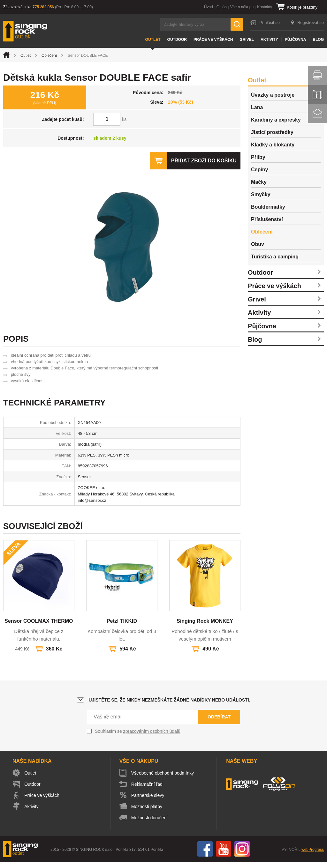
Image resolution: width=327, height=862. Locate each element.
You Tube (223, 849)
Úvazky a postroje (272, 95)
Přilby (258, 157)
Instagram (242, 849)
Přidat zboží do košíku (204, 160)
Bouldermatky (268, 207)
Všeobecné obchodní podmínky (163, 773)
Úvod (208, 7)
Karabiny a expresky (276, 120)
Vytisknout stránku (317, 75)
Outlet (153, 39)
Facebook (205, 849)
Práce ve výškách (213, 39)
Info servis (317, 94)
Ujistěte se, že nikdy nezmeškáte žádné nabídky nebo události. (169, 699)
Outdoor (177, 39)
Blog (318, 39)
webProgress (312, 849)
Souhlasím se (137, 731)
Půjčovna (295, 39)
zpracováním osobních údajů (151, 731)
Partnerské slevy (148, 795)
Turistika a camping (275, 256)
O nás (222, 7)
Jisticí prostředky (272, 132)
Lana (257, 107)
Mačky (259, 182)
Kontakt (317, 113)
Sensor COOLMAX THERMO (38, 621)
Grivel (247, 39)
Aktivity (269, 39)
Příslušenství (267, 219)
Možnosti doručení (150, 817)
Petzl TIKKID (122, 621)
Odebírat (219, 716)
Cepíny (259, 169)
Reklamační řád (147, 784)
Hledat (237, 24)
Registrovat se (310, 22)
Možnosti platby (147, 806)
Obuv (257, 244)
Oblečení (49, 55)
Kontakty (264, 7)
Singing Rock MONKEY (205, 621)
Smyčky (260, 194)
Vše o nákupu (242, 7)
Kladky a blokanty (272, 144)
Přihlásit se (269, 22)
